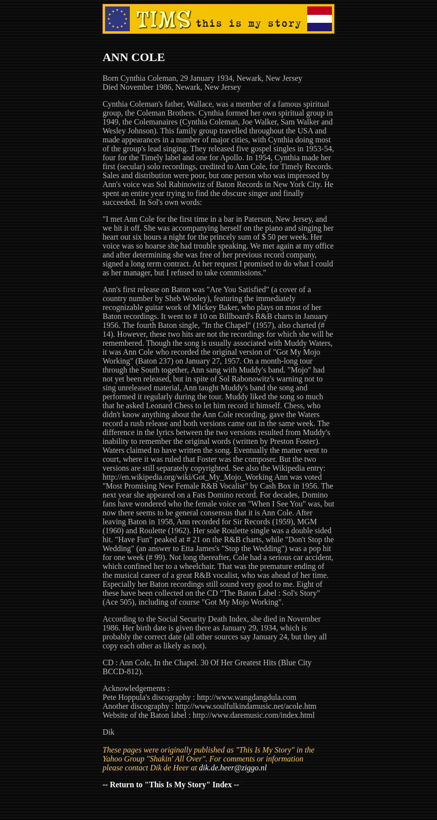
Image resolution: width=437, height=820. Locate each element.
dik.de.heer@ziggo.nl (233, 767)
